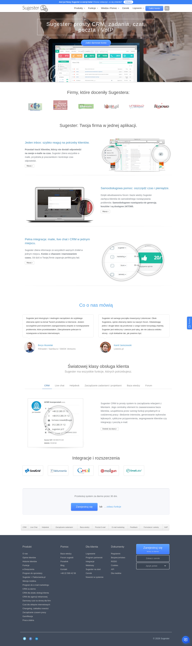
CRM (47, 385)
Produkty (79, 8)
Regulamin (115, 554)
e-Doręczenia (28, 569)
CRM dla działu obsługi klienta (36, 593)
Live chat (59, 385)
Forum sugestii (67, 558)
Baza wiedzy (133, 385)
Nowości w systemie (94, 577)
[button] (153, 566)
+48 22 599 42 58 (68, 573)
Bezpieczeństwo (118, 558)
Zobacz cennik (153, 558)
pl (167, 8)
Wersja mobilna (29, 581)
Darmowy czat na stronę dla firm (37, 601)
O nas (25, 554)
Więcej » (30, 166)
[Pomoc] (189, 323)
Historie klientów (30, 561)
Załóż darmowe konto (96, 43)
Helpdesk (74, 385)
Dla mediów (116, 573)
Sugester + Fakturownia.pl (34, 577)
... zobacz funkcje (112, 506)
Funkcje (93, 8)
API (112, 569)
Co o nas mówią (96, 305)
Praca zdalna (28, 620)
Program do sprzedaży (32, 573)
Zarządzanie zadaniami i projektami (103, 385)
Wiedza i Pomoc (110, 8)
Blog (62, 565)
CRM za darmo (29, 589)
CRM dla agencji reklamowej (35, 597)
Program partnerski (94, 558)
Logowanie (138, 8)
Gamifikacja (28, 616)
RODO (114, 561)
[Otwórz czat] (185, 639)
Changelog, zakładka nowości (36, 608)
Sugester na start (93, 569)
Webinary (90, 565)
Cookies (114, 565)
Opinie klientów (29, 558)
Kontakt (64, 569)
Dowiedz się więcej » (109, 429)
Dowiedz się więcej (95, 51)
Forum (148, 385)
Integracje (90, 561)
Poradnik (64, 561)
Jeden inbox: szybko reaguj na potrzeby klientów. (57, 142)
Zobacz (128, 2)
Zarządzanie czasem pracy (34, 612)
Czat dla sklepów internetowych (36, 605)
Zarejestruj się (84, 506)
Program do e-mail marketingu (36, 585)
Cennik (125, 8)
